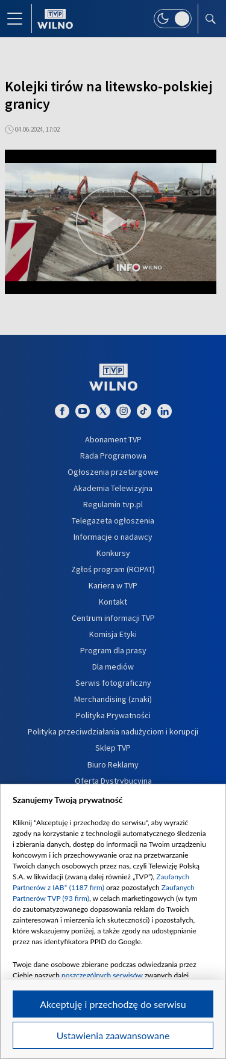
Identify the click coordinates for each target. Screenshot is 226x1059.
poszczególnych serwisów (102, 975)
